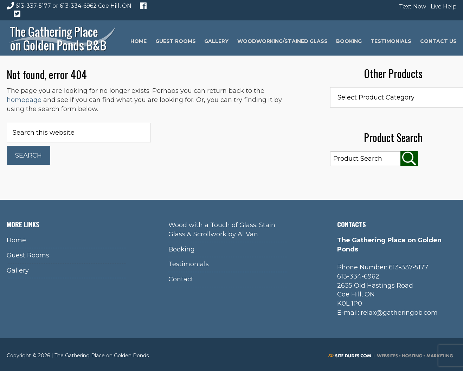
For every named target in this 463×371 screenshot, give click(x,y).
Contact (180, 279)
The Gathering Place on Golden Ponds (62, 38)
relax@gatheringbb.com (399, 312)
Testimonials (188, 264)
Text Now (411, 6)
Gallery (18, 270)
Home (16, 240)
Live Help (443, 6)
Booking (181, 249)
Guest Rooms (28, 255)
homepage (24, 100)
